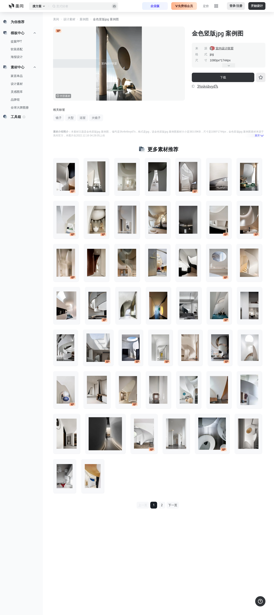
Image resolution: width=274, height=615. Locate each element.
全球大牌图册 (20, 107)
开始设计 (257, 5)
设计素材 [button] (69, 19)
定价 (206, 6)
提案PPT (16, 41)
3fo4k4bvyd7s (207, 86)
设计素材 (17, 84)
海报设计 (17, 57)
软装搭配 (17, 49)
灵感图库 (17, 92)
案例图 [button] (84, 19)
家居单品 (17, 76)
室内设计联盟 (225, 48)
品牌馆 (15, 99)
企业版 (154, 6)
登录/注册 (235, 5)
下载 (223, 77)
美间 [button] (56, 19)
